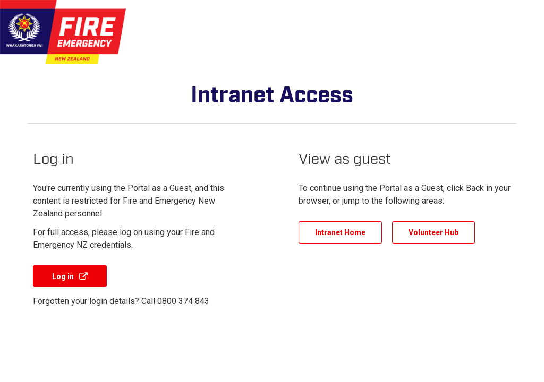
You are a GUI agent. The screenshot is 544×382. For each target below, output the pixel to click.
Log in (63, 276)
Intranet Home (340, 232)
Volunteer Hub (433, 232)
